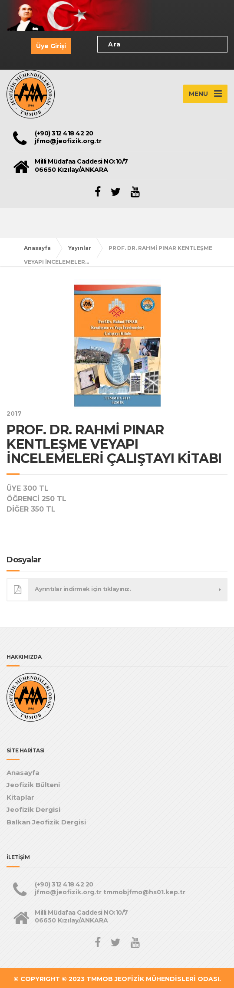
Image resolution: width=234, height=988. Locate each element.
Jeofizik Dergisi (33, 809)
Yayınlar (79, 248)
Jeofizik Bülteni (33, 785)
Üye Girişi (51, 46)
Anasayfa (37, 248)
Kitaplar (20, 797)
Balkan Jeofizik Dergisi (46, 822)
